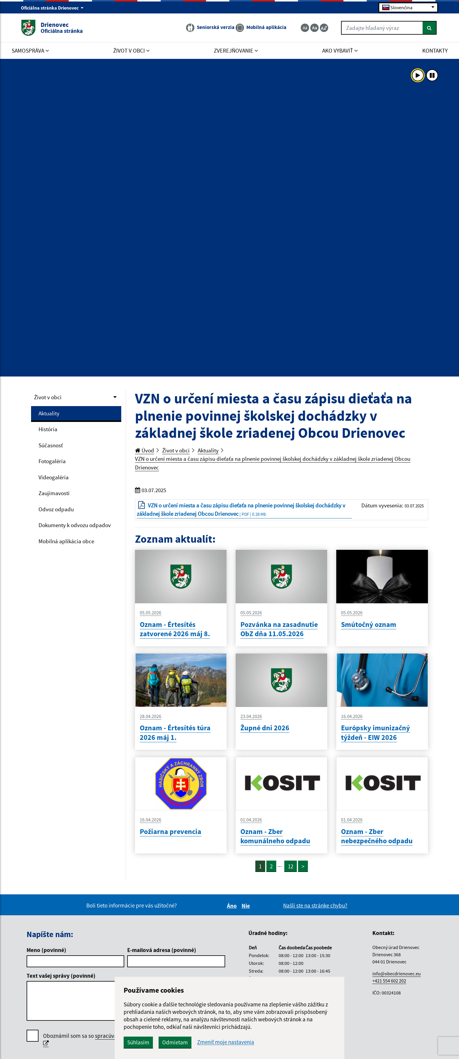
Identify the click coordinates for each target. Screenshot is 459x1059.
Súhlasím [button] (138, 1042)
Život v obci (48, 397)
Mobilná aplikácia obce (66, 541)
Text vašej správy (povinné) (61, 975)
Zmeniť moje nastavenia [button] (225, 1042)
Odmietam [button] (175, 1042)
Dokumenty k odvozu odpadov (75, 525)
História (48, 429)
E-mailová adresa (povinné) (161, 950)
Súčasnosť (51, 445)
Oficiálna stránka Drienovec (52, 8)
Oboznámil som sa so (105, 1039)
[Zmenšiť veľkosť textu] (305, 28)
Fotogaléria (52, 461)
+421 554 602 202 (389, 981)
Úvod (144, 450)
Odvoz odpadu (56, 509)
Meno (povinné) (46, 950)
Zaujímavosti (54, 493)
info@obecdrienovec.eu (396, 974)
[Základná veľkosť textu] (314, 28)
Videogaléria (54, 477)
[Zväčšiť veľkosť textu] (324, 28)
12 (290, 866)
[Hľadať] (430, 28)
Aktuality (49, 413)
